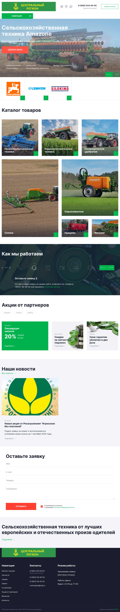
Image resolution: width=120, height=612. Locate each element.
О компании (6, 588)
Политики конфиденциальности (64, 507)
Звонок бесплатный (90, 8)
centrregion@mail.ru (37, 585)
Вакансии (5, 596)
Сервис (5, 579)
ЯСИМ (116, 609)
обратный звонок (52, 287)
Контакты (5, 600)
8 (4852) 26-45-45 (37, 581)
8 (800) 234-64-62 (87, 5)
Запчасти (5, 575)
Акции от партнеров (10, 592)
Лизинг (4, 583)
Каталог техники (8, 571)
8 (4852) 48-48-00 (37, 577)
